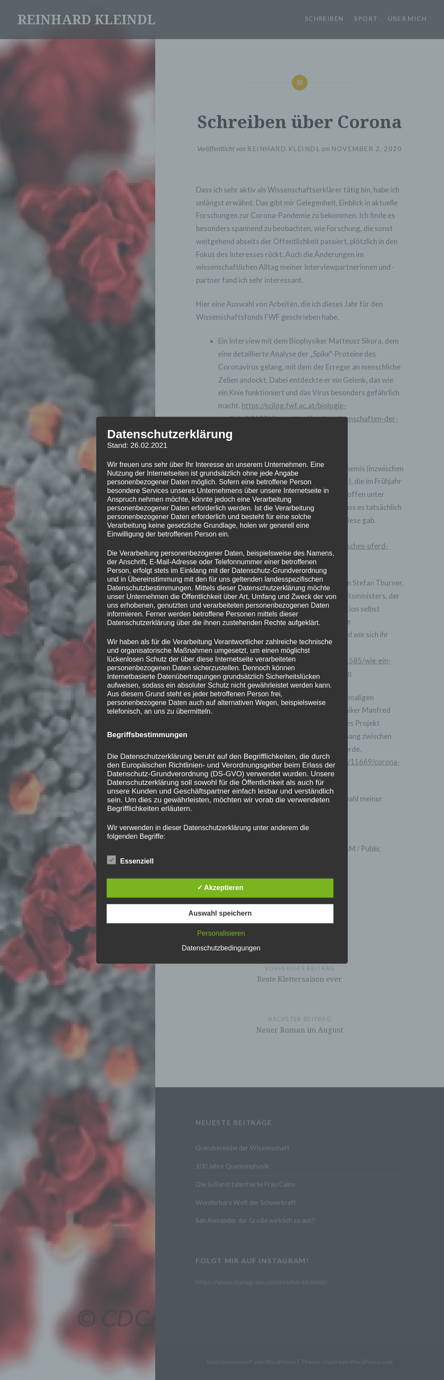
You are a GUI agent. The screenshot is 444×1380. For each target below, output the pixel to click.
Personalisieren (221, 933)
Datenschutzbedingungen (221, 948)
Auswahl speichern (220, 913)
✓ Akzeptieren (220, 887)
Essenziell (130, 859)
